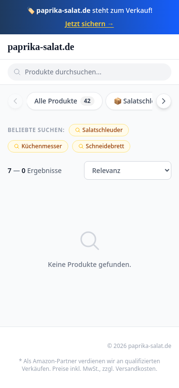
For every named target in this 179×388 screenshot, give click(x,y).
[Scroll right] (163, 101)
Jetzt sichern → (89, 23)
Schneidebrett (101, 146)
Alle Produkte (64, 101)
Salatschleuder (99, 130)
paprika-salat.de (41, 46)
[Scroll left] (15, 101)
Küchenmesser (38, 146)
